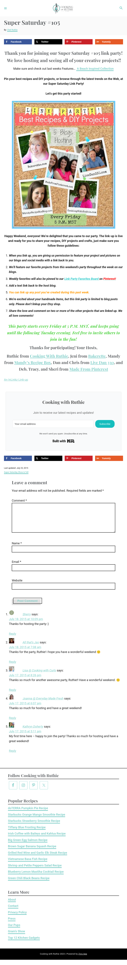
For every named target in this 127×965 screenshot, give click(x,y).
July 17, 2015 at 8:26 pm (25, 680)
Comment (15, 500)
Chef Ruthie (12, 30)
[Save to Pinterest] (79, 41)
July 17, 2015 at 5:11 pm (25, 736)
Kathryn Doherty (33, 732)
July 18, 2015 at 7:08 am (25, 652)
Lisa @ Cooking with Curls (39, 675)
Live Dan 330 (102, 362)
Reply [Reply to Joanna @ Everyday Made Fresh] (12, 723)
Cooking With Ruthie (49, 356)
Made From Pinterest (88, 369)
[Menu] (5, 8)
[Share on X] (48, 41)
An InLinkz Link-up (16, 379)
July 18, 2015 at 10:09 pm (26, 624)
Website (13, 585)
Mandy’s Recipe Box (32, 362)
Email (13, 567)
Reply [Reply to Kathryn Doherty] (12, 756)
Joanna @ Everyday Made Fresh (43, 703)
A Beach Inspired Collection (95, 68)
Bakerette (97, 356)
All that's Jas (31, 647)
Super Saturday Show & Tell (16, 472)
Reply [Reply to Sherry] (12, 639)
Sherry (27, 619)
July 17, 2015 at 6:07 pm (25, 708)
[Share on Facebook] (18, 41)
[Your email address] (53, 424)
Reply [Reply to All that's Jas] (12, 667)
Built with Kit (64, 441)
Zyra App (82, 959)
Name (13, 548)
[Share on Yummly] (109, 41)
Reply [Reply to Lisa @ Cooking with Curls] (12, 695)
